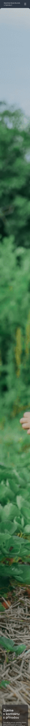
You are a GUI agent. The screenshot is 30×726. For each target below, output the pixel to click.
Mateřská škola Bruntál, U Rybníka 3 (12, 4)
